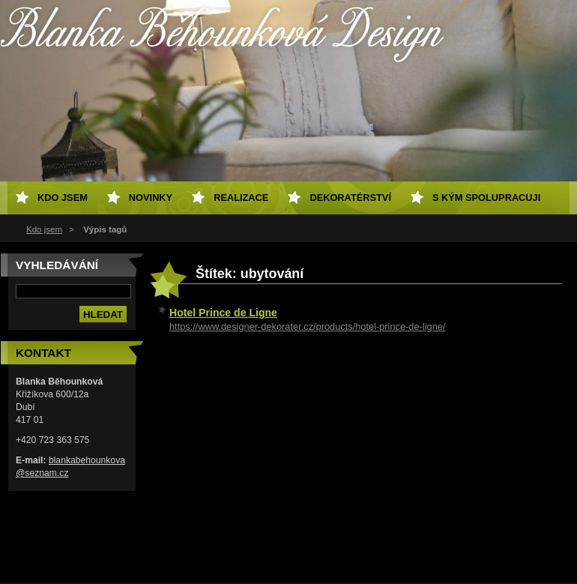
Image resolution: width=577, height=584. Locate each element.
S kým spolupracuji (486, 197)
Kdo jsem (44, 229)
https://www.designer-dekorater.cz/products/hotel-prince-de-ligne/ (307, 326)
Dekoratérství (350, 197)
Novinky (150, 197)
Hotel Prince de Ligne (223, 313)
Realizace (241, 197)
